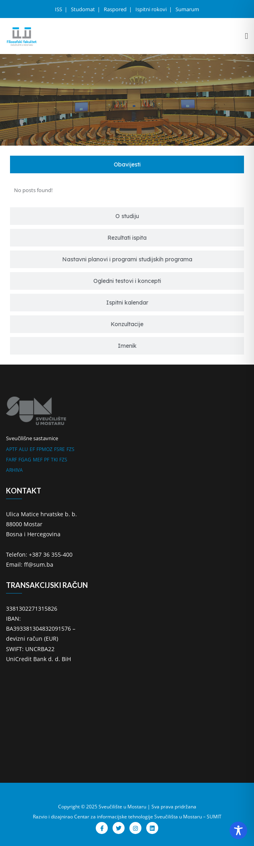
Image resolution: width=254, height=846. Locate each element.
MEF (37, 459)
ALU (23, 449)
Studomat (83, 9)
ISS (59, 9)
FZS (71, 449)
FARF (11, 459)
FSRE (59, 449)
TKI (54, 459)
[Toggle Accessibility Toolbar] (238, 830)
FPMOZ (44, 449)
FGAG (24, 459)
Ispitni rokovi (151, 9)
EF (32, 449)
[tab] (127, 164)
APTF (11, 449)
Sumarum (187, 9)
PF (46, 459)
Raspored (116, 9)
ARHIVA (14, 470)
